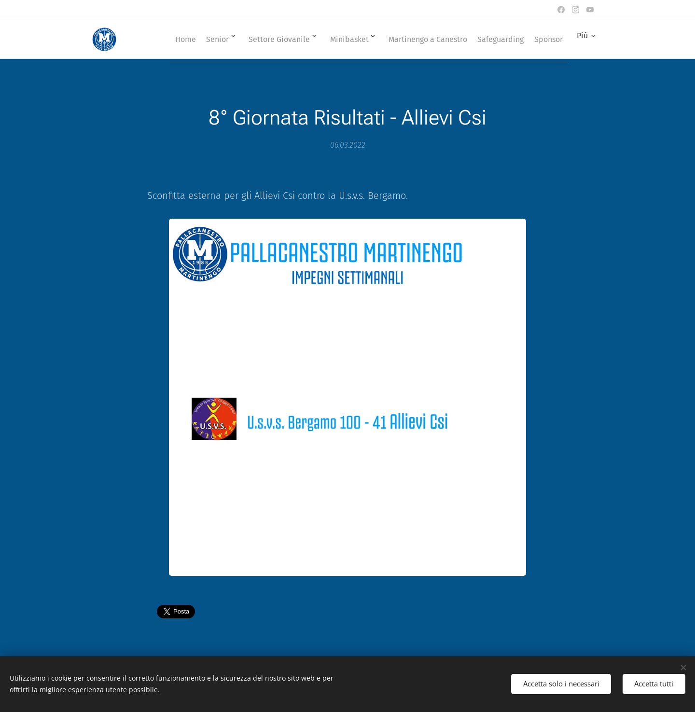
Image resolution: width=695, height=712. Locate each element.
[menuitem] (194, 39)
